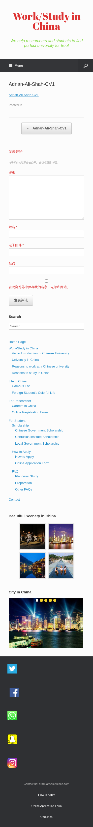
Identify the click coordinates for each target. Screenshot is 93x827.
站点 (12, 263)
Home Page (17, 342)
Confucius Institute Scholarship (37, 437)
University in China (25, 360)
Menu (16, 65)
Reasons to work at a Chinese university (40, 366)
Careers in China (24, 406)
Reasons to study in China (31, 373)
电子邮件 (16, 245)
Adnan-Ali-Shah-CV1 (24, 95)
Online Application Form (32, 463)
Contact (14, 499)
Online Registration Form (30, 412)
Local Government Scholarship (37, 443)
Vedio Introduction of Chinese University (40, 353)
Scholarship (20, 425)
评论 (12, 172)
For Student (17, 421)
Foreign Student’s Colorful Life (33, 393)
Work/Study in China (23, 348)
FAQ (15, 471)
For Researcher (20, 401)
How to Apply (21, 452)
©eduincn (46, 816)
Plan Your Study (26, 476)
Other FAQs (23, 489)
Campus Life (21, 386)
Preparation (23, 483)
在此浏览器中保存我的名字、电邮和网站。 (39, 287)
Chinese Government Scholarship (39, 430)
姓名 (13, 227)
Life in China (18, 381)
